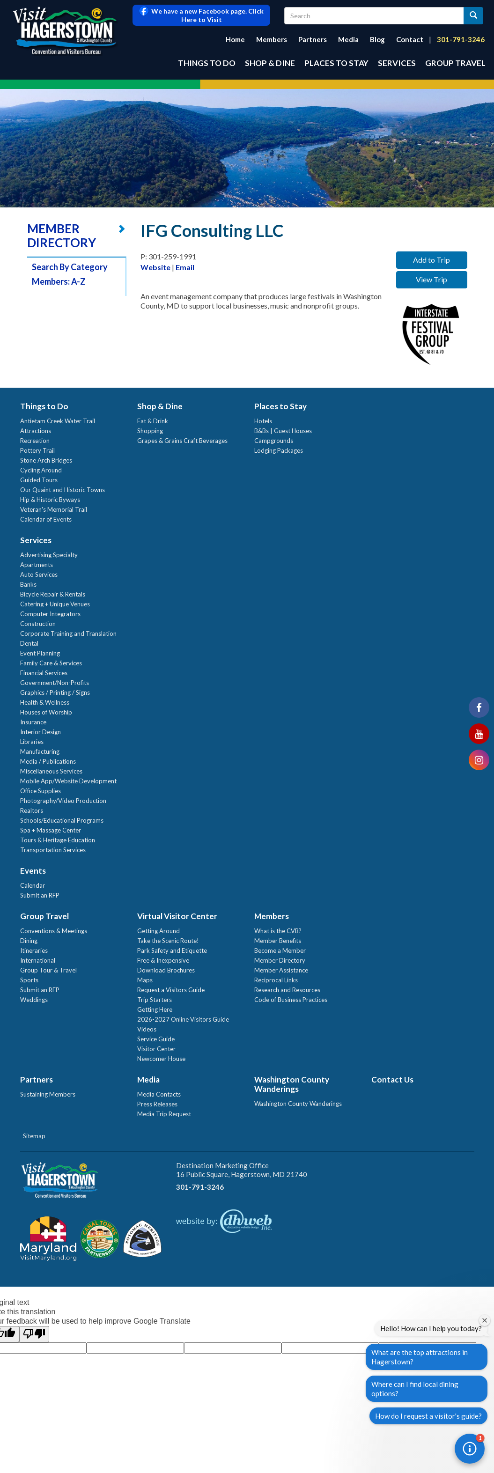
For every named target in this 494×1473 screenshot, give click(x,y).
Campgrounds (273, 440)
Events (33, 871)
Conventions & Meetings (53, 931)
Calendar (32, 885)
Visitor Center (156, 1049)
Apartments (36, 564)
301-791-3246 (461, 39)
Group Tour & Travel (48, 970)
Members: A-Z (59, 281)
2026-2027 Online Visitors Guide (183, 1019)
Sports (29, 980)
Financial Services (43, 673)
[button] (470, 1449)
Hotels (263, 421)
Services (397, 63)
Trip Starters (154, 999)
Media (348, 39)
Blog (377, 39)
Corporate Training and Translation (68, 633)
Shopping (150, 431)
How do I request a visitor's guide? (428, 1416)
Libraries (32, 741)
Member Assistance (281, 970)
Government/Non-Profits (54, 682)
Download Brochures (166, 970)
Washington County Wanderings (291, 1084)
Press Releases (157, 1104)
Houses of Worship (46, 712)
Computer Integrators (50, 614)
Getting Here (154, 1009)
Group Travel (455, 63)
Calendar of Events (46, 519)
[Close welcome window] (484, 1320)
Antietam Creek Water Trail (57, 421)
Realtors (31, 810)
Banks (28, 584)
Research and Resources (287, 990)
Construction (38, 623)
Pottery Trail (37, 450)
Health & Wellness (44, 702)
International (37, 960)
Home (235, 39)
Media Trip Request (164, 1114)
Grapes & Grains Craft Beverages (182, 440)
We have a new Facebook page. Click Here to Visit (201, 15)
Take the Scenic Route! (168, 940)
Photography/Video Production (63, 800)
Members (271, 39)
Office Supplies (40, 791)
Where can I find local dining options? (414, 1389)
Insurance (33, 722)
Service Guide (156, 1039)
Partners (312, 39)
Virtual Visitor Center (177, 916)
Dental (29, 643)
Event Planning (40, 653)
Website (155, 267)
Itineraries (34, 950)
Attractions (35, 431)
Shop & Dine (270, 63)
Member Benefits (277, 940)
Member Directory (279, 960)
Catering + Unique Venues (55, 604)
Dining (28, 940)
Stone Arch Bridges (46, 460)
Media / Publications (48, 761)
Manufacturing (39, 751)
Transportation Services (53, 850)
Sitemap (34, 1136)
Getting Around (158, 931)
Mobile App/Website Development (68, 781)
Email (185, 267)
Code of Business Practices (290, 999)
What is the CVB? (278, 931)
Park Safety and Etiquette (172, 950)
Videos (146, 1029)
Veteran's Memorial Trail (53, 509)
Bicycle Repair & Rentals (52, 594)
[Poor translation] (34, 1334)
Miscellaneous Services (51, 771)
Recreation (35, 440)
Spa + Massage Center (50, 830)
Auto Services (39, 574)
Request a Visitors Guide (171, 990)
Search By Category (70, 267)
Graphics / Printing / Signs (55, 692)
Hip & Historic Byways (50, 499)
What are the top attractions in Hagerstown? (419, 1357)
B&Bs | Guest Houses (283, 431)
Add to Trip (431, 259)
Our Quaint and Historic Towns (62, 489)
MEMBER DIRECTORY (61, 235)
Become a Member (280, 950)
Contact (409, 39)
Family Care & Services (51, 663)
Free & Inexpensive (163, 960)
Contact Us (392, 1079)
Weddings (34, 999)
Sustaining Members (47, 1094)
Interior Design (40, 732)
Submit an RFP (39, 895)
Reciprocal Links (276, 980)
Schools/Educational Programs (61, 820)
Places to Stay (336, 63)
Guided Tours (39, 480)
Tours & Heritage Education (57, 840)
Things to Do (207, 63)
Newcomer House (161, 1058)
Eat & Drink (152, 421)
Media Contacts (159, 1094)
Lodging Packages (278, 450)
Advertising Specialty (49, 555)
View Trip (431, 279)
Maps (145, 980)
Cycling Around (41, 470)
